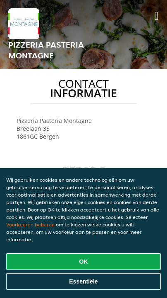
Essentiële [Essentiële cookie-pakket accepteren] (83, 281)
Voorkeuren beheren (30, 224)
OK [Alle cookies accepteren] (83, 261)
